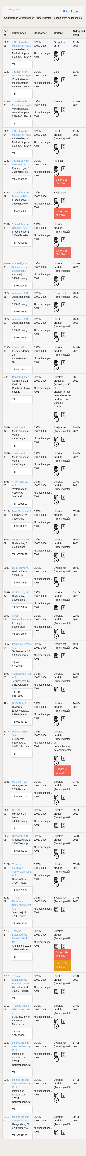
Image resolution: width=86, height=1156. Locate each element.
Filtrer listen (69, 11)
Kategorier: (12, 9)
